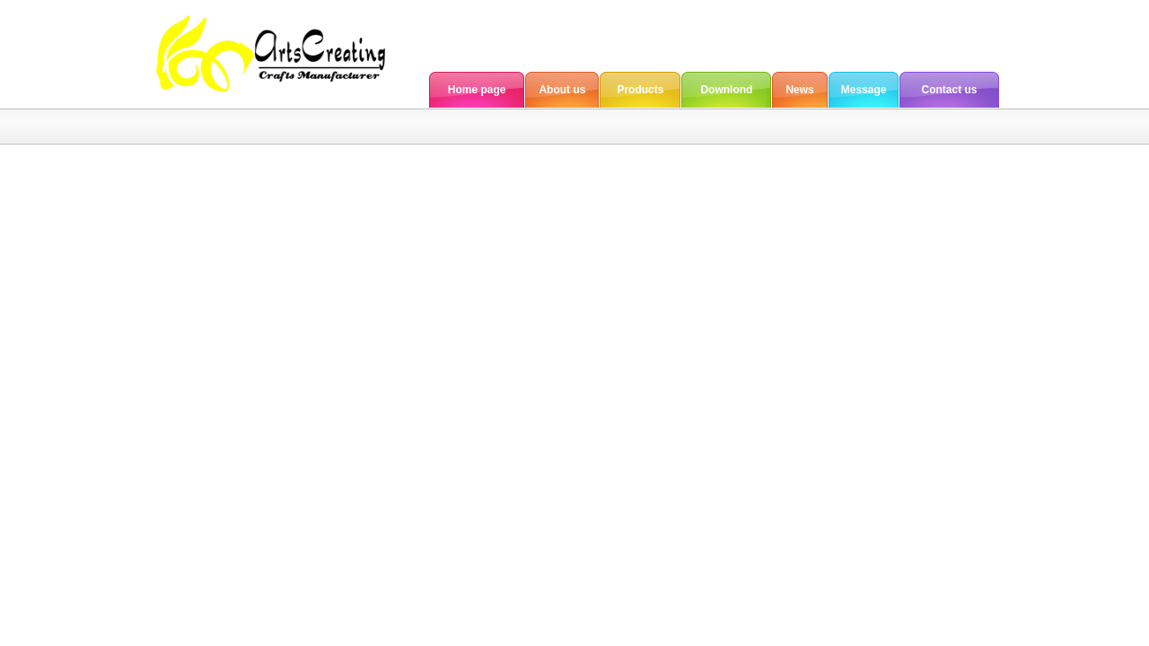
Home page (477, 89)
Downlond (726, 89)
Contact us (949, 89)
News (799, 89)
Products (640, 89)
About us (562, 89)
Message (864, 89)
